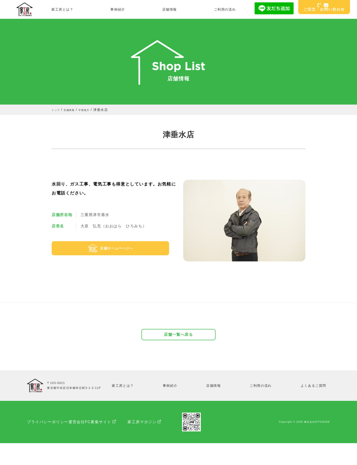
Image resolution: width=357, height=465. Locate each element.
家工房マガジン (165, 444)
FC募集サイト (121, 444)
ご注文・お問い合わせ (324, 7)
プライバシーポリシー (47, 444)
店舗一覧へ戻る (178, 354)
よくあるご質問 (313, 407)
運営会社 (88, 444)
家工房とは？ (62, 9)
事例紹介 (117, 9)
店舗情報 (169, 9)
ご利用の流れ (225, 9)
